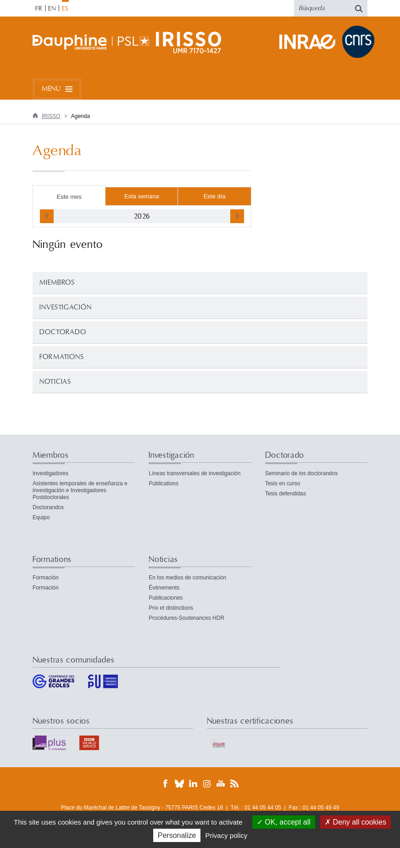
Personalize (177, 835)
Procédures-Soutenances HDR (186, 618)
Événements (164, 587)
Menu (51, 88)
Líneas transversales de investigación (194, 473)
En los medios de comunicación (187, 577)
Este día (215, 196)
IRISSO (51, 116)
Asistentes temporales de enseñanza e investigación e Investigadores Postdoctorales (80, 490)
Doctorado (62, 332)
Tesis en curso (282, 483)
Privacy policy (227, 835)
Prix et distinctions (171, 608)
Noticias (55, 381)
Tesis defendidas (285, 493)
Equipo (41, 517)
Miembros (57, 282)
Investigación (65, 307)
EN (52, 9)
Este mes (69, 196)
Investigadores (50, 473)
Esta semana (141, 196)
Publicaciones (166, 598)
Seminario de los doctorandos (301, 473)
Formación (46, 577)
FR (39, 9)
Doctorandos (48, 507)
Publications (163, 483)
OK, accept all (284, 822)
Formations (61, 357)
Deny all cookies (355, 822)
